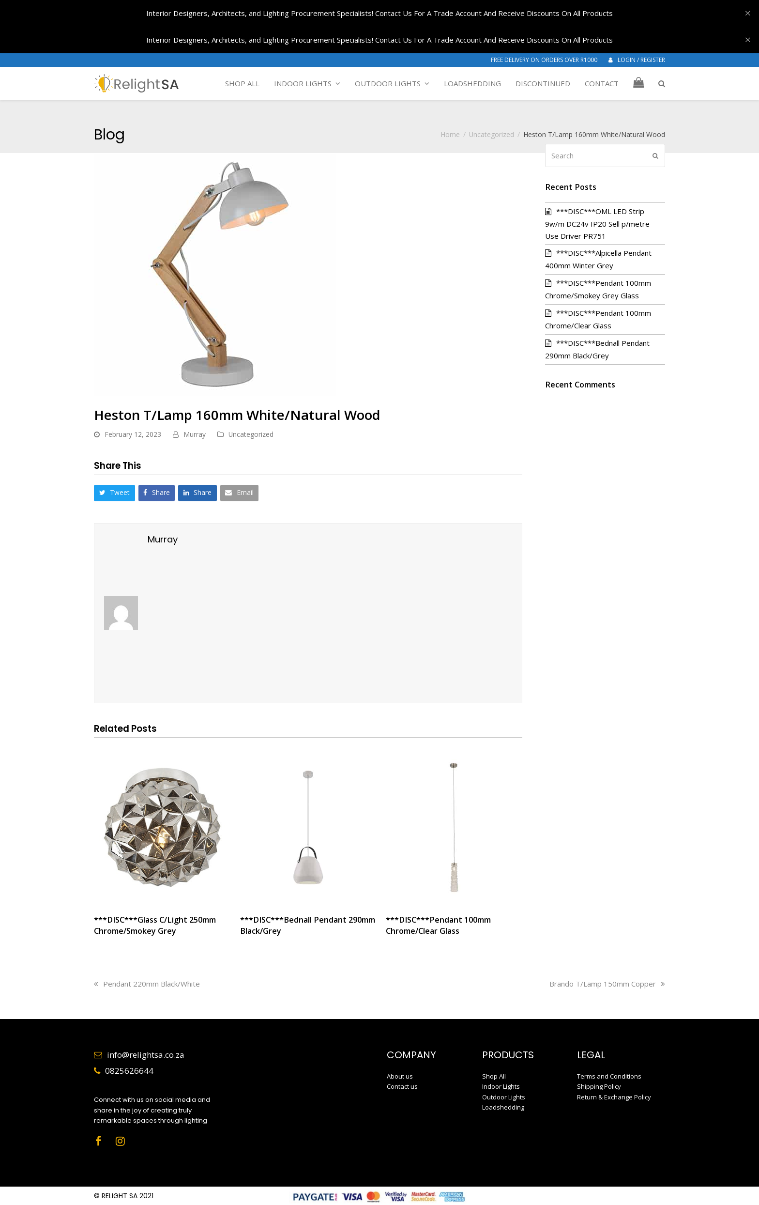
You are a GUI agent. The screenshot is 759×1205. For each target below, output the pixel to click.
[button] (661, 83)
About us (400, 1076)
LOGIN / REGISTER (641, 60)
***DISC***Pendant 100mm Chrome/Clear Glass (438, 925)
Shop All (494, 1076)
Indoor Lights (501, 1086)
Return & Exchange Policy (614, 1097)
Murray (194, 434)
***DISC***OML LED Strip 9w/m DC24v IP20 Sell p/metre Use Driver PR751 (597, 223)
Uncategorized (250, 434)
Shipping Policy (599, 1086)
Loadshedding (503, 1107)
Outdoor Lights (503, 1097)
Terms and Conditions (609, 1076)
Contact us (402, 1086)
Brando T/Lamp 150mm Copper (607, 984)
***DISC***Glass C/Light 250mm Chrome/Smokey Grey (155, 925)
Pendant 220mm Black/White (147, 984)
